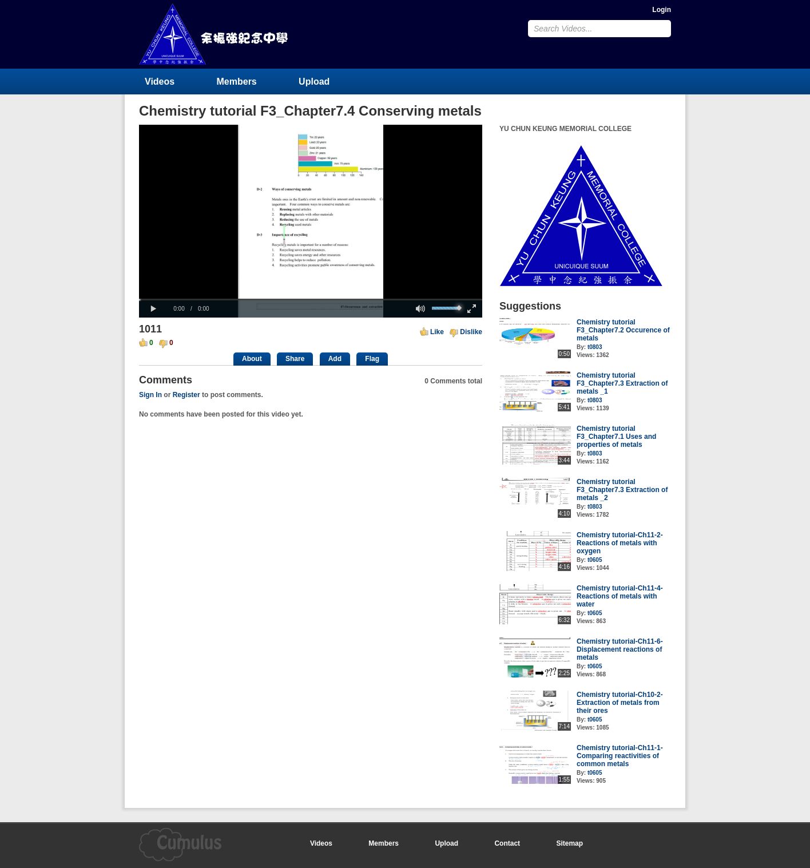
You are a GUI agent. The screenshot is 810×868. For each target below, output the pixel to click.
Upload (314, 81)
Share (294, 359)
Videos (159, 81)
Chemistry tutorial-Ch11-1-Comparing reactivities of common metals (620, 756)
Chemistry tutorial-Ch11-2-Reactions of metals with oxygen (620, 543)
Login (661, 10)
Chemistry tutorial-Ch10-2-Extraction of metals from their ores (620, 703)
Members (237, 81)
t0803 (594, 347)
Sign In (150, 395)
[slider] (310, 299)
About (252, 359)
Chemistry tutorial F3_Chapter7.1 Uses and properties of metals (616, 437)
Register (186, 395)
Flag (372, 359)
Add (335, 359)
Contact (507, 843)
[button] (153, 309)
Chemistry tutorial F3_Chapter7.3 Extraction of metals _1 (622, 383)
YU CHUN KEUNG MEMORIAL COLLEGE (214, 34)
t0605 (594, 560)
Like (437, 332)
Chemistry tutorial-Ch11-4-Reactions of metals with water (620, 596)
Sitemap (569, 843)
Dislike (471, 332)
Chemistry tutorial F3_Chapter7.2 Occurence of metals (623, 330)
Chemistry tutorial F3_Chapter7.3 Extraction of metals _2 (622, 490)
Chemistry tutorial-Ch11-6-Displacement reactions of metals (620, 649)
